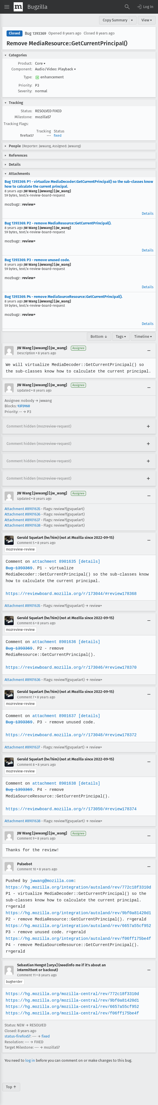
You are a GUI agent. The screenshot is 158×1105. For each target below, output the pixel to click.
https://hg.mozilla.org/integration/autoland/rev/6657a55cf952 (77, 925)
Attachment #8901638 (22, 525)
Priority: (25, 85)
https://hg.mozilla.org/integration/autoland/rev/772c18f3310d (77, 887)
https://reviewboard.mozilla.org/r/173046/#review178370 (70, 667)
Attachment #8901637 (22, 520)
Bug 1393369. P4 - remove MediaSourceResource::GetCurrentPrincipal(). (63, 296)
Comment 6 (25, 623)
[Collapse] (148, 350)
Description (26, 353)
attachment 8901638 (53, 783)
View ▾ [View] (146, 20)
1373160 (23, 406)
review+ (29, 204)
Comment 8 (26, 765)
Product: (25, 63)
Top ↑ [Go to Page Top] (11, 1087)
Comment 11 (26, 975)
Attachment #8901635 (22, 509)
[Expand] (148, 426)
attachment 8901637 (53, 716)
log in (30, 1060)
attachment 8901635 (53, 561)
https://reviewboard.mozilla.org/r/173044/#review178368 (70, 593)
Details (147, 213)
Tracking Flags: (16, 124)
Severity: (25, 91)
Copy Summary (115, 20)
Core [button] (40, 63)
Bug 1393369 (35, 33)
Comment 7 (25, 697)
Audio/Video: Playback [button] (55, 69)
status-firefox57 (17, 1036)
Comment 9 (25, 838)
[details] (88, 561)
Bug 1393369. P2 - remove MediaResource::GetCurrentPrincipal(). (58, 223)
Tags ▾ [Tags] (121, 336)
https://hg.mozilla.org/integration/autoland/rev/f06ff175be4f (77, 938)
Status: (26, 111)
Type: (28, 77)
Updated (23, 390)
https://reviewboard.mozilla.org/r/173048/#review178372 (70, 735)
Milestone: (23, 117)
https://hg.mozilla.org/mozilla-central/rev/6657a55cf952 (71, 1006)
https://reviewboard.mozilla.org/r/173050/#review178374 (70, 809)
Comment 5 (25, 543)
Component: (21, 69)
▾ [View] (132, 20)
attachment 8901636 (53, 641)
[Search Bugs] (127, 6)
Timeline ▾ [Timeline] (143, 336)
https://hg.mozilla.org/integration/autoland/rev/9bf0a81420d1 (77, 913)
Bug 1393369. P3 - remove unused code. (37, 260)
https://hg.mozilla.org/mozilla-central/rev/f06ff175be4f (71, 1013)
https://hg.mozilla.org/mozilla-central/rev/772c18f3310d (71, 993)
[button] (145, 6)
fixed (57, 136)
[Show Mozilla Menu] (18, 6)
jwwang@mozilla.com (51, 880)
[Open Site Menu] (6, 6)
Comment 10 (26, 869)
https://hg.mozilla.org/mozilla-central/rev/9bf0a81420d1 (71, 1000)
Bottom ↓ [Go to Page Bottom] (99, 336)
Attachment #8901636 (22, 514)
